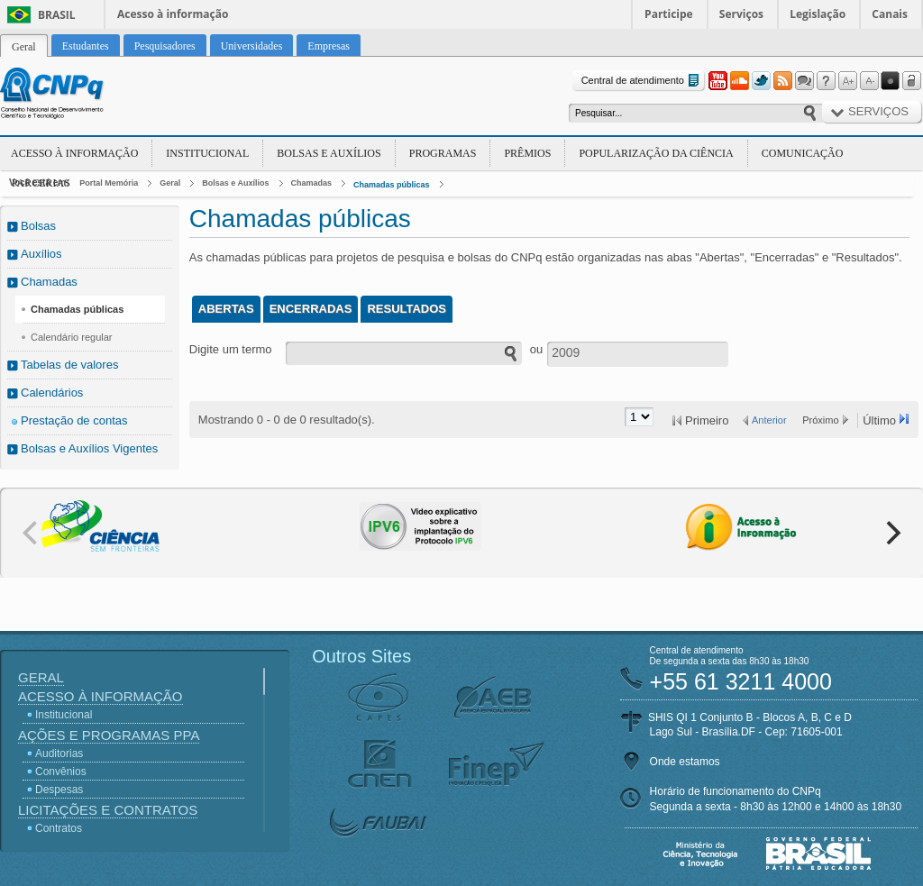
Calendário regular (72, 337)
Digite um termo (230, 349)
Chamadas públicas (391, 184)
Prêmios (527, 153)
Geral (170, 182)
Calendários (52, 392)
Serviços (741, 14)
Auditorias (59, 753)
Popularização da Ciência (656, 153)
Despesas (59, 789)
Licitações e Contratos (107, 809)
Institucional (207, 153)
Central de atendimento (642, 80)
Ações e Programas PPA (108, 735)
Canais (890, 14)
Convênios (61, 771)
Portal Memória (108, 182)
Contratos (58, 828)
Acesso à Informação (74, 153)
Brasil (57, 15)
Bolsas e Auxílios (328, 153)
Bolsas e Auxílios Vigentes (89, 448)
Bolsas (38, 226)
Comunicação (803, 153)
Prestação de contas (74, 420)
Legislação (817, 14)
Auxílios (41, 253)
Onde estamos (685, 761)
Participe (668, 14)
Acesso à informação (172, 14)
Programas (443, 153)
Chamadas (312, 182)
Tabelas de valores (69, 364)
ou (536, 349)
